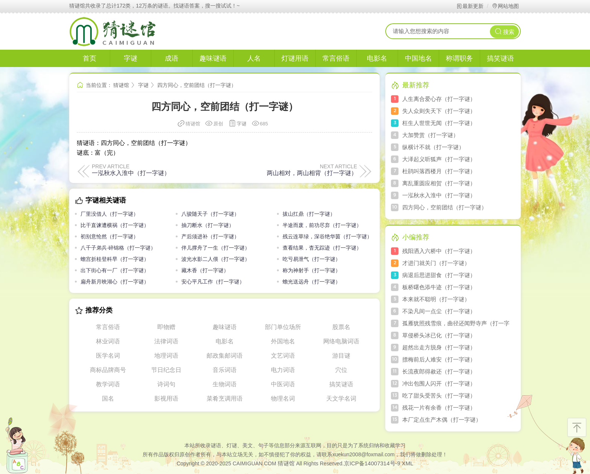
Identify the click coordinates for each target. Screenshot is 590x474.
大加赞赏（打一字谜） (430, 135)
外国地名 (283, 341)
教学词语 (108, 384)
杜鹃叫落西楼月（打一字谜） (439, 171)
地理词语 (166, 355)
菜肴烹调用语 (225, 398)
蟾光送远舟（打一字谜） (312, 282)
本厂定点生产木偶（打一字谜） (441, 419)
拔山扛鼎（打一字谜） (309, 214)
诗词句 (166, 384)
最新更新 (470, 6)
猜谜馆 (121, 85)
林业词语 (108, 341)
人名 (254, 58)
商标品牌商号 (108, 370)
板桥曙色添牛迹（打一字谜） (439, 287)
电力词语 (283, 370)
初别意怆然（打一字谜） (109, 236)
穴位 (341, 370)
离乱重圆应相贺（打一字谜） (439, 183)
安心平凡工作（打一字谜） (213, 282)
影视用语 (166, 398)
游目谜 (341, 355)
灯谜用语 (295, 58)
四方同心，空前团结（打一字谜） (444, 207)
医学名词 (108, 355)
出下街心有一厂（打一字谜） (115, 270)
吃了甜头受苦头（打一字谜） (439, 395)
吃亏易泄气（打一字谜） (312, 259)
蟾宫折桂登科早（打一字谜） (115, 259)
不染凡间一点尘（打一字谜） (439, 311)
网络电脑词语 (341, 341)
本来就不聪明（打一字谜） (436, 299)
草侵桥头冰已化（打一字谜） (439, 335)
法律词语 (166, 341)
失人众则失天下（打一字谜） (439, 111)
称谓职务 (459, 58)
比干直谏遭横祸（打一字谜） (115, 225)
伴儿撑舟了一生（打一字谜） (215, 248)
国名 (108, 398)
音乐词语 (225, 370)
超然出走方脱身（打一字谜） (439, 347)
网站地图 (505, 6)
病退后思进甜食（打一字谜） (439, 275)
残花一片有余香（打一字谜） (439, 407)
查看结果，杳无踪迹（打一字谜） (322, 248)
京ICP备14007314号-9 (372, 463)
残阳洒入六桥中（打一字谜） (439, 251)
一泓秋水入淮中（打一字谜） (131, 173)
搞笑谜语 (500, 58)
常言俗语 (336, 58)
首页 (89, 58)
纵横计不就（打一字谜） (433, 147)
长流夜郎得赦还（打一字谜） (439, 371)
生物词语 (225, 384)
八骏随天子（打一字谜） (210, 214)
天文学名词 (341, 398)
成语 (171, 58)
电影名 (377, 58)
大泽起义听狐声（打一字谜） (439, 159)
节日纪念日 (166, 370)
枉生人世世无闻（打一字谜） (439, 123)
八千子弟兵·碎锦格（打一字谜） (118, 248)
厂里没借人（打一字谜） (109, 214)
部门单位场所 (283, 327)
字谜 (130, 58)
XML (408, 463)
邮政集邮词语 (225, 355)
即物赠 (166, 327)
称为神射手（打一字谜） (312, 270)
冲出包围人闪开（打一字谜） (439, 383)
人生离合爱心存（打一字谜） (439, 99)
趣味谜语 (213, 58)
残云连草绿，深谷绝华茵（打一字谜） (327, 236)
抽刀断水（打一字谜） (207, 225)
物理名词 (283, 398)
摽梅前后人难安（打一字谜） (439, 359)
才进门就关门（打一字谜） (436, 263)
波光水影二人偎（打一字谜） (215, 259)
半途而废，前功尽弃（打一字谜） (322, 225)
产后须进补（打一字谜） (210, 236)
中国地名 (418, 58)
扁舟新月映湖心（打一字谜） (115, 282)
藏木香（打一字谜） (205, 270)
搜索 (504, 31)
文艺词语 (283, 355)
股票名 (341, 327)
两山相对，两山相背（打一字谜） (312, 173)
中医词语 (283, 384)
